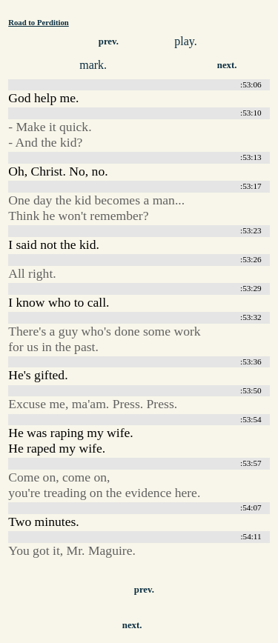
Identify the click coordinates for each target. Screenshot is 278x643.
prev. (109, 41)
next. (227, 65)
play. (185, 41)
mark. (93, 65)
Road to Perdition (38, 22)
